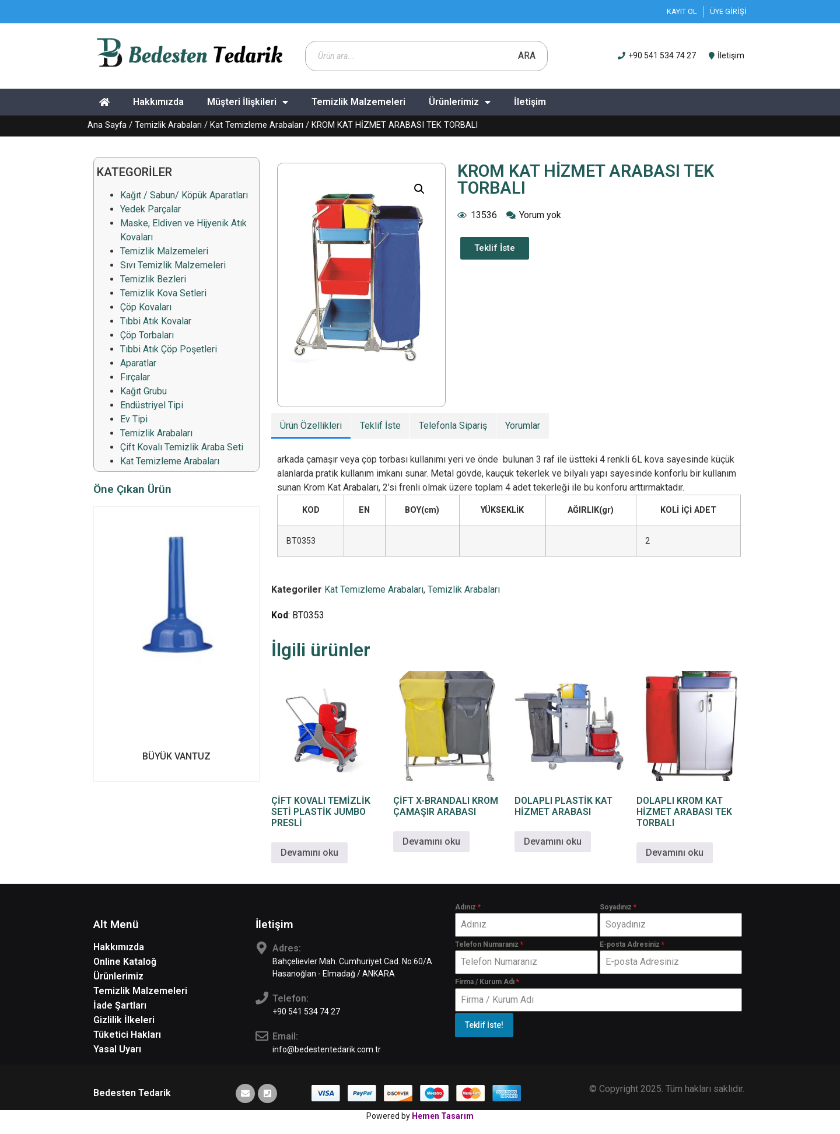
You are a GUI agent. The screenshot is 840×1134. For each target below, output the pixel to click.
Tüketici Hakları (127, 1034)
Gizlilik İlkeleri (124, 1020)
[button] (419, 189)
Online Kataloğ (124, 961)
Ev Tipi (134, 419)
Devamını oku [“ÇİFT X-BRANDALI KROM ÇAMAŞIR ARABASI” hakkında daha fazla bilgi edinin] (431, 841)
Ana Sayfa (107, 125)
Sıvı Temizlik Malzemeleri (173, 265)
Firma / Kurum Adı (487, 982)
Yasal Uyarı (117, 1049)
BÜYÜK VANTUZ (176, 756)
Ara (527, 55)
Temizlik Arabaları (168, 125)
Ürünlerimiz (460, 102)
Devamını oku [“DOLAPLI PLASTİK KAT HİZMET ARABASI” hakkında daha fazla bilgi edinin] (553, 841)
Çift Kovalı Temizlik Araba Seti (181, 447)
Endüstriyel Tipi (151, 405)
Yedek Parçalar (150, 209)
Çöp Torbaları (147, 335)
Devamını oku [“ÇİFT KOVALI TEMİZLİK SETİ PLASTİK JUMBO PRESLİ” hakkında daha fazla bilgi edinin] (309, 852)
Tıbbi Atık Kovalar (155, 321)
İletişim (530, 101)
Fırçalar (135, 377)
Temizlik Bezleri (153, 279)
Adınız (468, 907)
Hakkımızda (158, 101)
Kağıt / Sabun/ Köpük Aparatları (184, 195)
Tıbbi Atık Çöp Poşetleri (168, 349)
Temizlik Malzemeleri (358, 101)
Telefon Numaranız (489, 944)
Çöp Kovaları (146, 307)
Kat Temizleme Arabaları (256, 125)
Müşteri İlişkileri (247, 102)
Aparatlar (138, 363)
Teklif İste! (484, 1025)
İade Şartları (119, 1005)
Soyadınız (618, 907)
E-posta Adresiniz (632, 944)
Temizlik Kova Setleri (163, 293)
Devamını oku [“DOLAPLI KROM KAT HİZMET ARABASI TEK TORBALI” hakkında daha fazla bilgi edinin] (675, 852)
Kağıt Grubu (143, 391)
